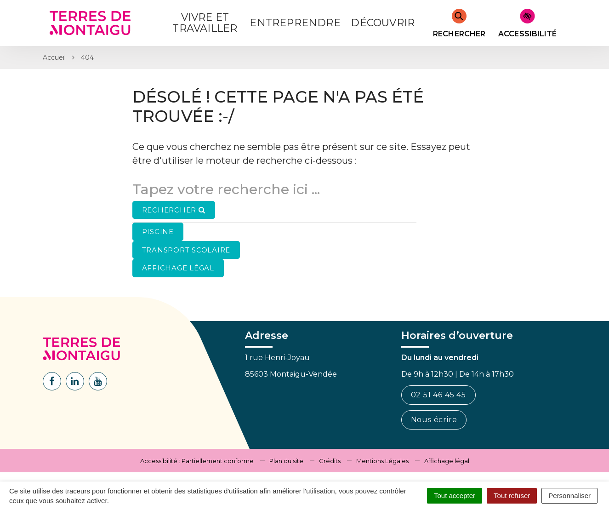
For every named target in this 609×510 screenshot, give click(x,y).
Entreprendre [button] (295, 23)
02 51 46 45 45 (438, 394)
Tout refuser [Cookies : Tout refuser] (512, 495)
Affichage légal (446, 460)
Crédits (330, 460)
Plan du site (286, 460)
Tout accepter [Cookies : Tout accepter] (454, 495)
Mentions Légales (382, 460)
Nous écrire (434, 419)
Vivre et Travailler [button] (204, 22)
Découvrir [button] (383, 23)
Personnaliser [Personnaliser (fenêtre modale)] (569, 495)
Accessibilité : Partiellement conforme (197, 460)
